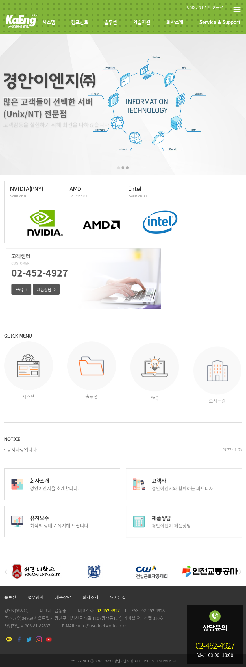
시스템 (48, 22)
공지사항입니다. (22, 449)
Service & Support (219, 22)
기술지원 (141, 22)
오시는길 (118, 597)
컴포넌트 (79, 22)
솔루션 (110, 22)
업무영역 (35, 597)
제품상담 (63, 597)
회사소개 (174, 22)
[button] (118, 167)
